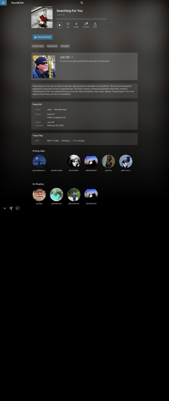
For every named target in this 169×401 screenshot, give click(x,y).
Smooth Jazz (61, 109)
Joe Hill (61, 14)
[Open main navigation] (3, 2)
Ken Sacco (46, 326)
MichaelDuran (47, 249)
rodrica (44, 300)
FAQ (44, 371)
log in (52, 229)
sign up (43, 229)
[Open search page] (166, 2)
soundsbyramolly (49, 315)
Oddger (44, 286)
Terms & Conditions (57, 371)
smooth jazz (38, 46)
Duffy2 (44, 237)
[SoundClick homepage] (17, 3)
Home (36, 371)
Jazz (49, 109)
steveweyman (47, 275)
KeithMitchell (47, 260)
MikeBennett (47, 338)
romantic (65, 46)
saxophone (52, 46)
